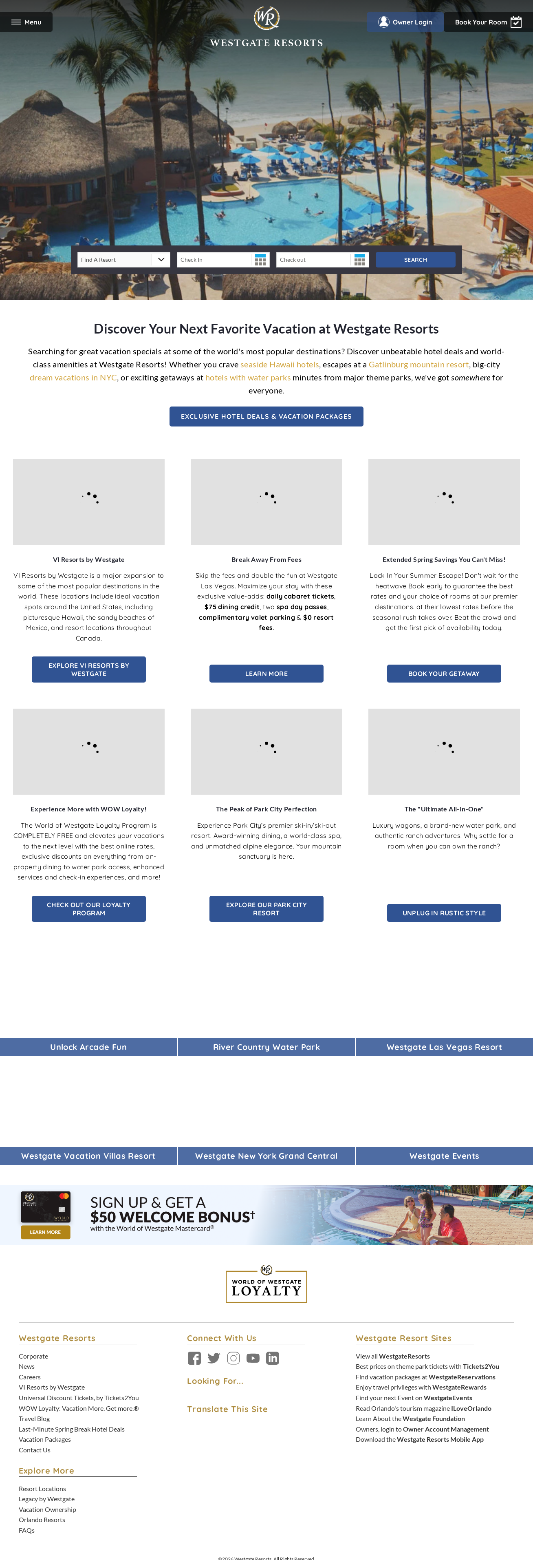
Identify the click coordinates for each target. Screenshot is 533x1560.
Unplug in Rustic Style (444, 913)
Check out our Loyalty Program (88, 909)
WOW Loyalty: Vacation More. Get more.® (79, 1408)
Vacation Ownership (47, 1509)
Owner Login (405, 22)
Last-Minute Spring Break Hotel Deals (72, 1429)
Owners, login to (422, 1429)
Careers (30, 1377)
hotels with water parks (248, 377)
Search (415, 259)
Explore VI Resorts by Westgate (88, 669)
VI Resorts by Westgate (52, 1387)
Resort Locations (42, 1488)
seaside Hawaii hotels (279, 364)
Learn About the (410, 1418)
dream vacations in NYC (73, 377)
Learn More (266, 674)
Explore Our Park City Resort (266, 909)
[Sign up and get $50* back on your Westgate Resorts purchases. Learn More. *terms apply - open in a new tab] (266, 1214)
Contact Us (35, 1450)
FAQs (27, 1530)
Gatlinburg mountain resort (419, 364)
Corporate (33, 1356)
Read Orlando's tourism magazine (423, 1408)
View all (393, 1356)
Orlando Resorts (42, 1519)
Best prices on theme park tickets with (427, 1366)
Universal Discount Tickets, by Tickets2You (79, 1397)
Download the (420, 1439)
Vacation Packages (45, 1439)
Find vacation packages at (426, 1377)
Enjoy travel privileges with (421, 1387)
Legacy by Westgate (47, 1499)
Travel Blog (34, 1418)
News (27, 1366)
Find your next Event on (414, 1397)
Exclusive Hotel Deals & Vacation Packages (266, 416)
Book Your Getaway (444, 674)
